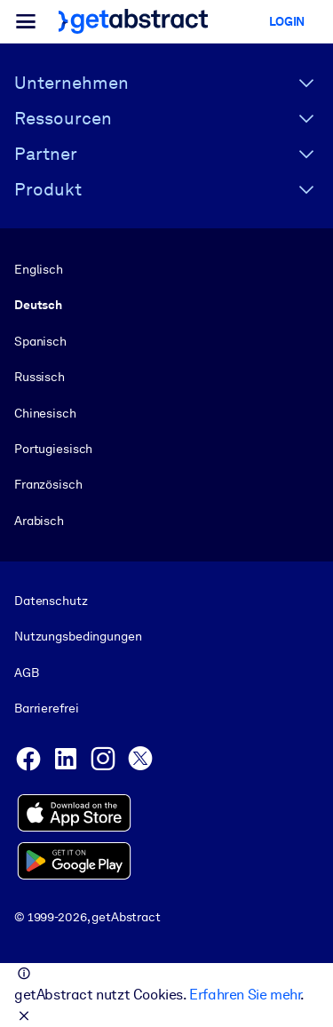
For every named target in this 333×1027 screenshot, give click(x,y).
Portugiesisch (53, 449)
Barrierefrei (46, 708)
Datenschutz (51, 600)
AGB (26, 672)
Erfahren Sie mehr (244, 994)
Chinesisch (45, 413)
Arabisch (39, 521)
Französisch (48, 484)
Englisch (38, 269)
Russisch (39, 377)
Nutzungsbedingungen (77, 637)
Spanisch (40, 341)
